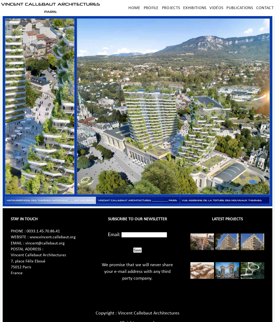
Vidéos (216, 8)
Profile (151, 8)
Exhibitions (194, 8)
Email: (114, 234)
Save (137, 250)
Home (134, 8)
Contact (265, 8)
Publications (239, 8)
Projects (171, 8)
